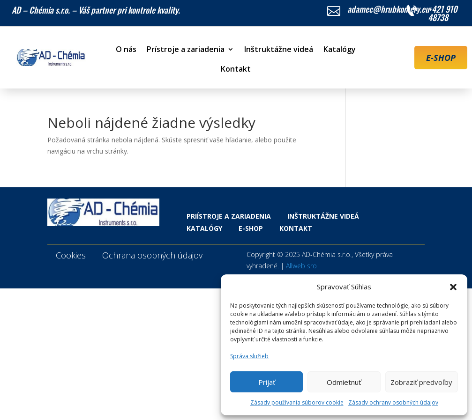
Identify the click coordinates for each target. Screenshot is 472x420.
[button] (453, 287)
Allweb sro (301, 265)
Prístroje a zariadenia (186, 50)
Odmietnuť (344, 382)
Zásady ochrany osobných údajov (393, 402)
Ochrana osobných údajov (152, 255)
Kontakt (236, 70)
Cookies (71, 255)
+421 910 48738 (442, 13)
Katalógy (339, 50)
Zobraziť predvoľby (421, 382)
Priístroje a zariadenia (229, 216)
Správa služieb (249, 356)
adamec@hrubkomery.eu (388, 9)
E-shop (251, 228)
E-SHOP (441, 57)
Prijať (266, 382)
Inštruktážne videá (278, 50)
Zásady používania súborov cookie (297, 402)
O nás (126, 50)
